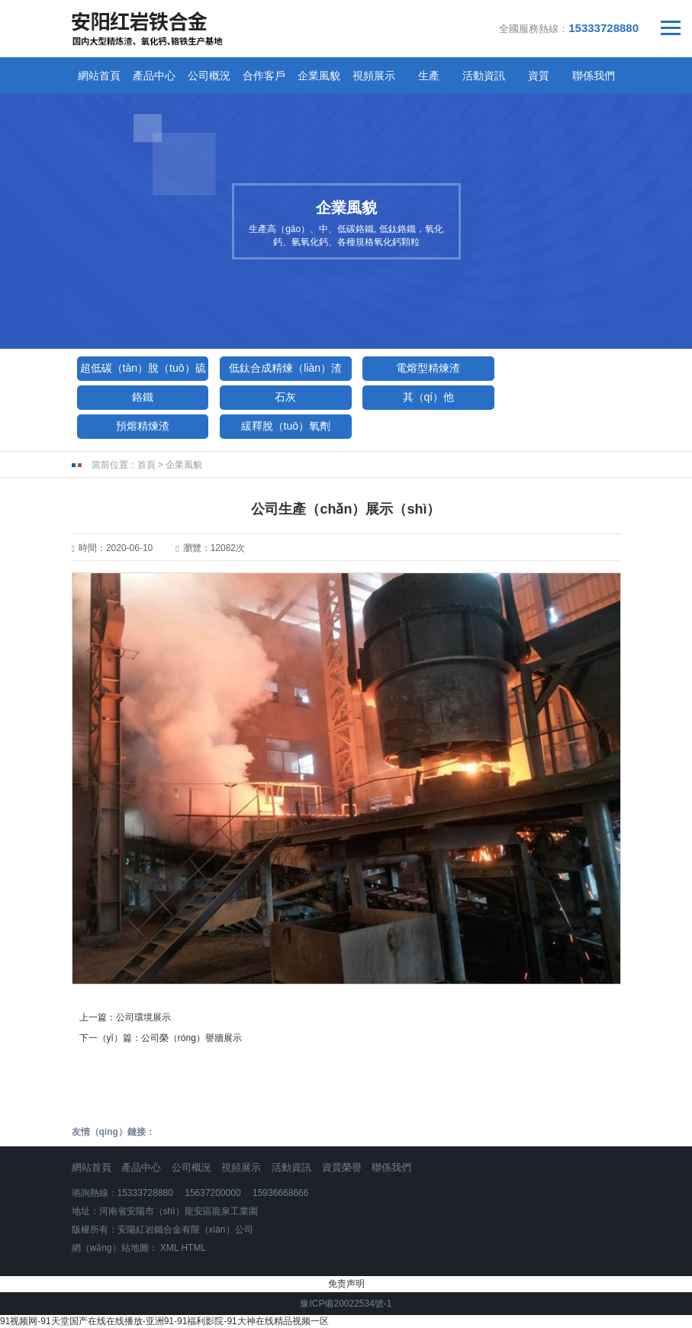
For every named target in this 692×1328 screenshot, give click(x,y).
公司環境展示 (143, 1017)
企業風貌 (319, 75)
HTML (193, 1248)
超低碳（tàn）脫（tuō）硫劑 (143, 371)
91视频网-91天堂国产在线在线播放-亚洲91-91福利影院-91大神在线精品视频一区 (164, 1321)
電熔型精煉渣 (428, 368)
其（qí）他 (429, 397)
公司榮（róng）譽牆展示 (191, 1038)
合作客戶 (264, 75)
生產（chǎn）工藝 (428, 79)
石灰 (285, 397)
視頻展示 (373, 75)
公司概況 (209, 75)
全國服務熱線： (569, 27)
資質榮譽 (342, 1167)
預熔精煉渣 (142, 426)
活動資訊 (291, 1167)
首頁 (146, 464)
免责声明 (346, 1283)
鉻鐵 (142, 397)
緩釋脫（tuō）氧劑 (285, 426)
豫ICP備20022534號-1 (345, 1303)
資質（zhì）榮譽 (538, 79)
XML (169, 1248)
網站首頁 (99, 75)
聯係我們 (593, 75)
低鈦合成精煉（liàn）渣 (285, 368)
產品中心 (154, 75)
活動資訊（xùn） (483, 79)
